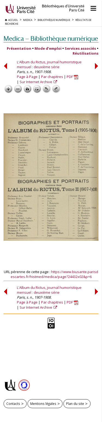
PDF (72, 76)
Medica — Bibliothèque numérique (51, 38)
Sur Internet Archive (36, 81)
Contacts (13, 403)
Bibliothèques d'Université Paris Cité (63, 8)
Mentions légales (43, 403)
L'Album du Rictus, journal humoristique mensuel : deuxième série (49, 64)
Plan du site (75, 403)
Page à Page (27, 76)
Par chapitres (52, 76)
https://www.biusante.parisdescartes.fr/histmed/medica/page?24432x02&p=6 (54, 274)
